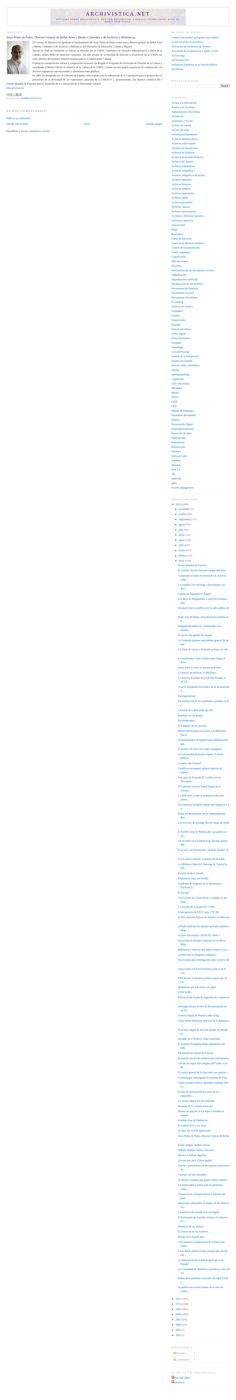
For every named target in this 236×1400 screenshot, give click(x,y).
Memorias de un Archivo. (191, 1226)
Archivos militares (181, 188)
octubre (183, 514)
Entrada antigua (154, 123)
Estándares (177, 311)
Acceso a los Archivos (183, 107)
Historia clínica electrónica (185, 365)
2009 (178, 1309)
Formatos (176, 342)
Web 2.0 (176, 469)
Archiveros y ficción (182, 120)
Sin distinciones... (187, 720)
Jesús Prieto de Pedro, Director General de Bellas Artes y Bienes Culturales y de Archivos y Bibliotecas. (71, 37)
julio (181, 529)
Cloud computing (181, 252)
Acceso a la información (184, 102)
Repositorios (178, 442)
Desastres (176, 265)
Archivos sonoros (181, 206)
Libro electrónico (181, 383)
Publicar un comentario (18, 118)
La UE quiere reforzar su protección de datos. (201, 859)
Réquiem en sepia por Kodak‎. (193, 878)
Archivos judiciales (182, 179)
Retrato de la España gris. (191, 1236)
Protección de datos (182, 433)
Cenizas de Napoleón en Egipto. (194, 593)
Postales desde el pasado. (191, 873)
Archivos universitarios (184, 211)
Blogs (175, 229)
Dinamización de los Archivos (187, 283)
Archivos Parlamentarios (184, 134)
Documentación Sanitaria (185, 288)
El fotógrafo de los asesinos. (192, 725)
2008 (178, 1314)
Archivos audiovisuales (184, 143)
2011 (178, 1298)
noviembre (184, 509)
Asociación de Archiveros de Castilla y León (195, 51)
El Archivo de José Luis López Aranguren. (200, 749)
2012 (178, 504)
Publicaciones (179, 437)
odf (173, 474)
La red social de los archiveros (187, 41)
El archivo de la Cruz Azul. (192, 1125)
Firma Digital (179, 333)
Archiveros (177, 116)
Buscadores (177, 234)
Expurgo (176, 324)
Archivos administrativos (185, 139)
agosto (182, 524)
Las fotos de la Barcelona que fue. (195, 710)
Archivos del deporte (182, 161)
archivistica (178, 1382)
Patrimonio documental (184, 415)
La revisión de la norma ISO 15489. (196, 906)
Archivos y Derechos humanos (187, 215)
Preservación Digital (182, 424)
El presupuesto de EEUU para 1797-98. (198, 912)
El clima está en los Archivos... (194, 1231)
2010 (178, 1304)
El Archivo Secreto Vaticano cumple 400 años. (202, 570)
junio (182, 534)
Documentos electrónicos (185, 297)
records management (182, 487)
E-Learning (177, 302)
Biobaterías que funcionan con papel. (197, 987)
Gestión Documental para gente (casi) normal (195, 37)
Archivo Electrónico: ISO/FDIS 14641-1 (199, 935)
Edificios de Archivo (182, 306)
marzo (182, 550)
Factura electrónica (181, 329)
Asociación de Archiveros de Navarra (191, 46)
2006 (178, 1324)
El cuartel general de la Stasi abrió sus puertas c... (203, 1072)
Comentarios (182, 1359)
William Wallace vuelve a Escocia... (196, 1150)
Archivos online (180, 197)
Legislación (178, 379)
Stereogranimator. (187, 696)
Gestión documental (182, 360)
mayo (182, 540)
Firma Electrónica (181, 338)
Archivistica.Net (180, 60)
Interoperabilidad (180, 374)
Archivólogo (178, 55)
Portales (176, 419)
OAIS (175, 401)
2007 (178, 1319)
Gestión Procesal (180, 351)
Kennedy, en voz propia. (190, 715)
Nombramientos (31, 98)
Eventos (176, 315)
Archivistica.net (118, 14)
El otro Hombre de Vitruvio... (193, 565)
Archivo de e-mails (181, 125)
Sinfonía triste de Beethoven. (193, 1120)
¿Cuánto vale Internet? (189, 763)
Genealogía (177, 347)
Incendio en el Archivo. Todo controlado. (199, 1038)
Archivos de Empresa (183, 152)
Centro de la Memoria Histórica (188, 243)
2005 (178, 1330)
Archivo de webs (180, 130)
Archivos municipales (183, 193)
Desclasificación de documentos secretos (193, 270)
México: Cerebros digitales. (192, 1155)
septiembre (185, 519)
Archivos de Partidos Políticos (187, 157)
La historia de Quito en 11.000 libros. (197, 672)
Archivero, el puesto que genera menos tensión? (203, 1179)
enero (182, 560)
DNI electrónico (180, 261)
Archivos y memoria (182, 220)
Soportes (176, 460)
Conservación (179, 256)
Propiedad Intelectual (183, 428)
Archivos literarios (181, 184)
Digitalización (179, 274)
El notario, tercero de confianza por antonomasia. (203, 1058)
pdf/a (174, 483)
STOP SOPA (184, 992)
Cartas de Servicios (182, 238)
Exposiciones (178, 320)
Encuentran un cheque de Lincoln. (195, 1053)
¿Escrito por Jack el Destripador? (195, 1160)
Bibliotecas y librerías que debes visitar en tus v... (203, 949)
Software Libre (179, 456)
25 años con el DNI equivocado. (194, 1130)
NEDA (175, 397)
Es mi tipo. (183, 892)
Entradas (179, 1353)
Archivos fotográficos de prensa (188, 175)
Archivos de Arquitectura (185, 148)
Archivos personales (182, 202)
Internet (176, 370)
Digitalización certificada (185, 279)
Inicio (87, 123)
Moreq (175, 392)
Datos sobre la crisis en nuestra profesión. (199, 667)
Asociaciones (178, 225)
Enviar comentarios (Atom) (35, 131)
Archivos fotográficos (183, 170)
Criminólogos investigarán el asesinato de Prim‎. (203, 1077)
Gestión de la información (185, 356)
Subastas (176, 465)
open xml (176, 478)
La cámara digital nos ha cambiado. (196, 1100)
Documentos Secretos (183, 292)
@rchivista (177, 69)
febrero (183, 555)
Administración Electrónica (186, 111)
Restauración (178, 447)
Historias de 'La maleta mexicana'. (196, 1106)
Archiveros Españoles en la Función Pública (194, 64)
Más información (15, 88)
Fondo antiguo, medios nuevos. (194, 1145)
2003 (178, 1335)
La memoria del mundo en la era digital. (199, 1212)
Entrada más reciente (17, 123)
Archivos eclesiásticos (183, 166)
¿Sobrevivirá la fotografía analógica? (197, 954)
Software (176, 451)
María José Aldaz (181, 1377)
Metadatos (177, 388)
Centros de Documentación (186, 247)
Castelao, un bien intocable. (192, 1174)
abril (181, 545)
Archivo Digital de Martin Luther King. (198, 1015)
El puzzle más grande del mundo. (195, 635)
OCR (174, 406)
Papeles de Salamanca (183, 410)
